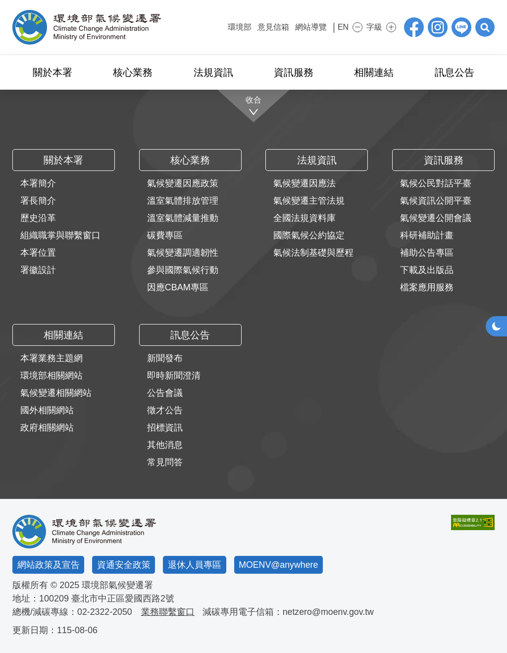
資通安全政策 (124, 565)
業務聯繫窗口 (168, 612)
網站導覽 (304, 27)
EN (339, 27)
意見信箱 (267, 27)
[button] (485, 27)
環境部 (233, 27)
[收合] (253, 106)
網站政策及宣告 (48, 565)
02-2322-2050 (105, 612)
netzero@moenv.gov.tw (329, 612)
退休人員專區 (194, 565)
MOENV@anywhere (279, 565)
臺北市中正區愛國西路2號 (122, 598)
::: (214, 26)
